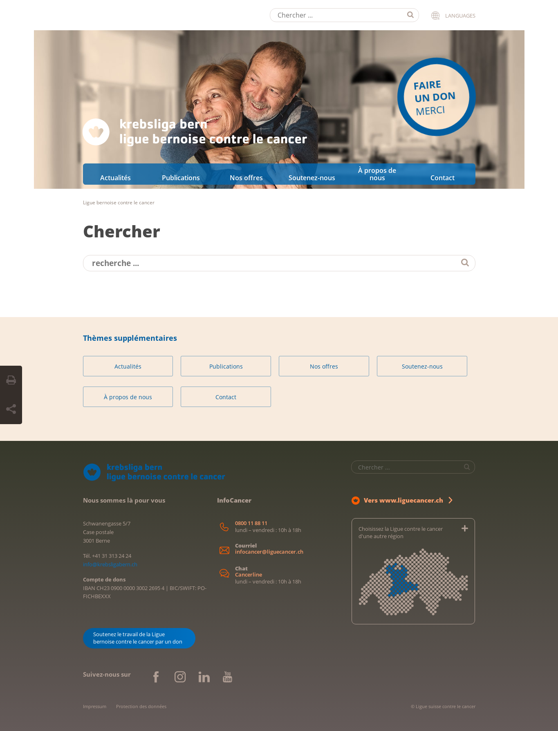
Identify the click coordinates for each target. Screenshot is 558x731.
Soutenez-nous (312, 177)
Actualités (115, 177)
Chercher (121, 231)
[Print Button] (11, 380)
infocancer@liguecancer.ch (269, 551)
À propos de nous (377, 174)
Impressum (94, 706)
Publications (181, 177)
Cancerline (248, 574)
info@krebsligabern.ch (110, 564)
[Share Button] (11, 409)
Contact (442, 177)
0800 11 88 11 (251, 523)
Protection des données (141, 706)
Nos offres (246, 177)
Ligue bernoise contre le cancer (119, 202)
